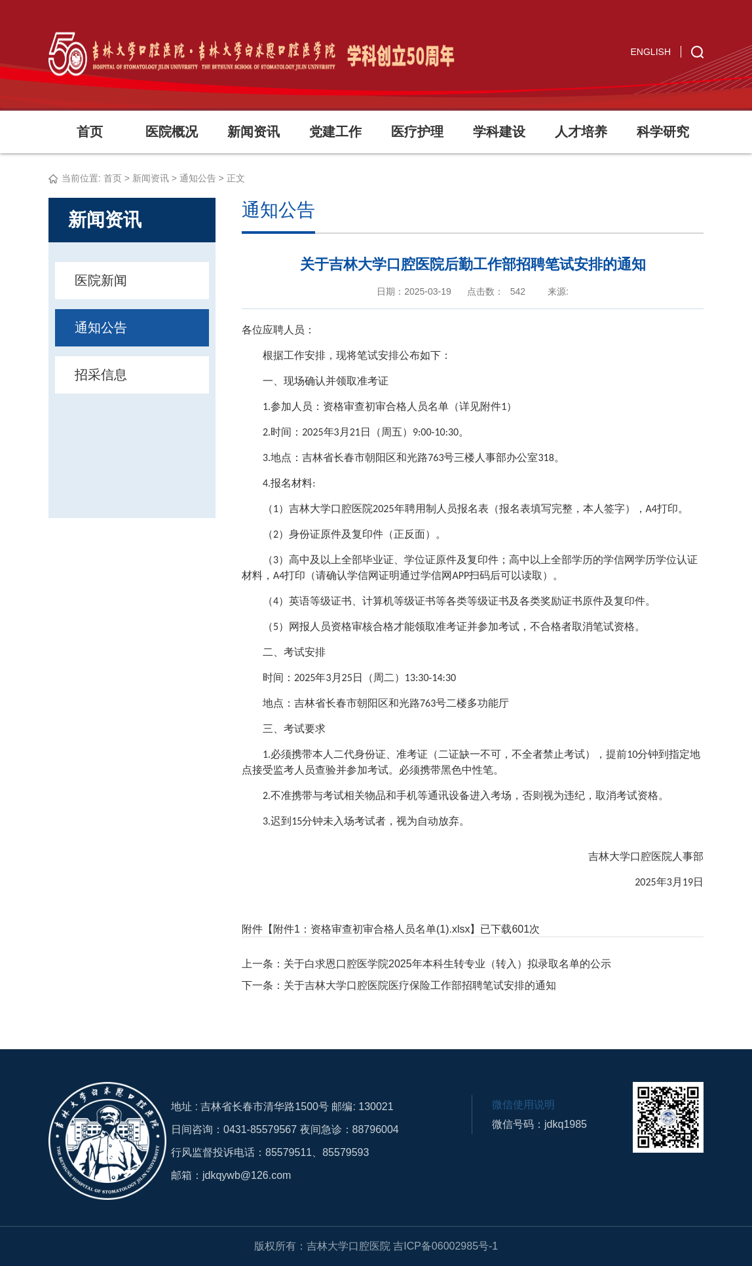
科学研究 (663, 131)
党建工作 (335, 131)
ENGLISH (651, 52)
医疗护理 (417, 131)
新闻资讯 (253, 131)
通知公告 (197, 178)
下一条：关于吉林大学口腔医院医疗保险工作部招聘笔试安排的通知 (399, 985)
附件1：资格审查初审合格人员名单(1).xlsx (371, 929)
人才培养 (581, 131)
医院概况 (171, 131)
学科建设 (499, 131)
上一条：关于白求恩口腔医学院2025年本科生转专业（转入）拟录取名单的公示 (426, 963)
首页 (90, 131)
